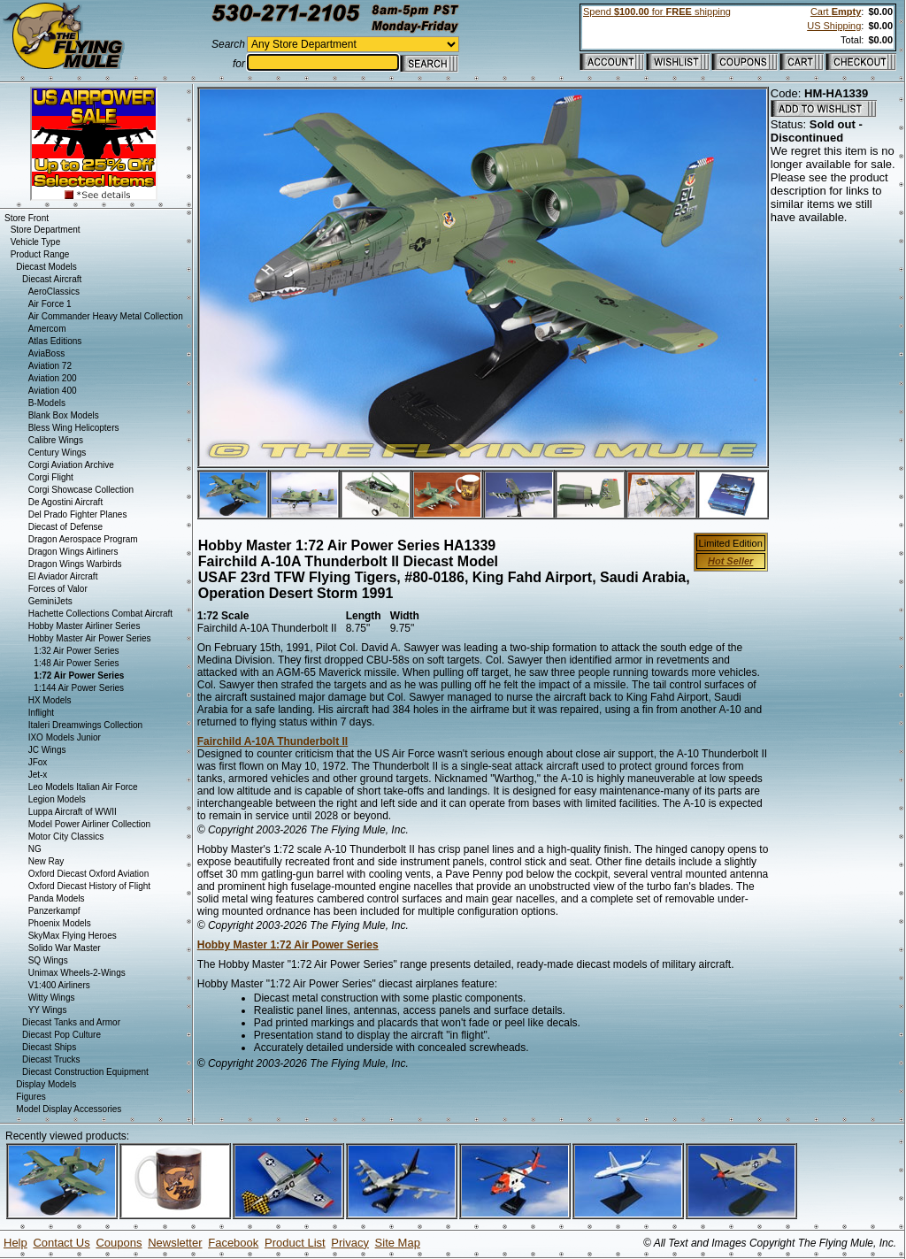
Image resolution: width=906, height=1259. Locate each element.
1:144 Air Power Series (79, 688)
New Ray (46, 861)
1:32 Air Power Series (76, 651)
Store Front (26, 218)
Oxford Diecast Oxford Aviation (89, 874)
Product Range (40, 254)
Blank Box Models (63, 415)
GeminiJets (50, 601)
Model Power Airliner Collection (89, 824)
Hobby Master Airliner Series (84, 626)
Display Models (46, 1084)
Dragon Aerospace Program (83, 539)
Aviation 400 (52, 390)
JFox (38, 762)
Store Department (46, 229)
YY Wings (47, 1010)
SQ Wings (48, 960)
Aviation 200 (52, 378)
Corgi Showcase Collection (81, 490)
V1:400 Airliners (59, 985)
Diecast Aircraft (51, 279)
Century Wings (57, 452)
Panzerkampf (54, 911)
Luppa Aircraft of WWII (72, 812)
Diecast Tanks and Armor (71, 1022)
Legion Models (57, 799)
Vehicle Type (36, 242)
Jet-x (38, 774)
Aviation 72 (50, 366)
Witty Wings (51, 997)
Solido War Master (64, 948)
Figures (30, 1097)
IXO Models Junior (64, 737)
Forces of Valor (58, 589)
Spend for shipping (657, 11)
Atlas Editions (55, 341)
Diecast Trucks (51, 1059)
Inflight (41, 713)
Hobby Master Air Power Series (89, 638)
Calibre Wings (55, 440)
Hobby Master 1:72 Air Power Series (288, 945)
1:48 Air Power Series (76, 663)
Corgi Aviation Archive (71, 465)
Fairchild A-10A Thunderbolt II (272, 741)
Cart (835, 11)
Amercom (47, 329)
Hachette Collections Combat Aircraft (100, 613)
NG (35, 849)
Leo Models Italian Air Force (83, 787)
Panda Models (56, 898)
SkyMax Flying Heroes (72, 935)
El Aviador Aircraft (63, 576)
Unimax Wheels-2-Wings (77, 973)
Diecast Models (46, 267)
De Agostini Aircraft (65, 502)
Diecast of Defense (66, 527)
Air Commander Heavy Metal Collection (105, 316)
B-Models (46, 403)
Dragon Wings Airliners (73, 552)
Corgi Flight (50, 477)
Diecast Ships (49, 1047)
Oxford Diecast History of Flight (89, 886)
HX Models (50, 700)
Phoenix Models (59, 923)
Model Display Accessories (68, 1109)
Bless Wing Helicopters (73, 428)
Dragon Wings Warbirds (75, 564)
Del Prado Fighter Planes (77, 514)
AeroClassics (54, 291)
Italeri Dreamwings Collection (85, 725)
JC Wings (47, 750)
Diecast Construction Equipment (85, 1072)
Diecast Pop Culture (61, 1035)
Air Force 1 (50, 304)
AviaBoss (46, 353)
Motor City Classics (66, 836)
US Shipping (834, 25)
